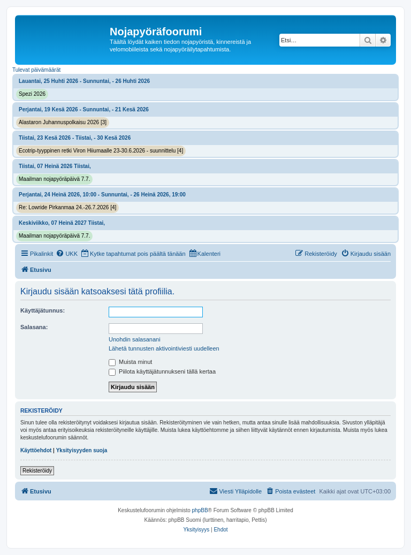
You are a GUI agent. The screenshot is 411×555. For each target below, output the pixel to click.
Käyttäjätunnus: (42, 310)
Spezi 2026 (32, 94)
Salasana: (34, 327)
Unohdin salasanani (135, 339)
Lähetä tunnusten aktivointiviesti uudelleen (164, 348)
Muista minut (130, 362)
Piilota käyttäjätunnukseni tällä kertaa (162, 371)
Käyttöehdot (35, 450)
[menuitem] (67, 253)
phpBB (200, 510)
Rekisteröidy (37, 471)
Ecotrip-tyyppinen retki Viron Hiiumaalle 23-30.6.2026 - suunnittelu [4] (101, 151)
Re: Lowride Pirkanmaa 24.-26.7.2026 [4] (67, 207)
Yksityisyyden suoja (82, 450)
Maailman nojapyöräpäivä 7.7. (54, 179)
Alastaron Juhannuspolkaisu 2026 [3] (62, 122)
